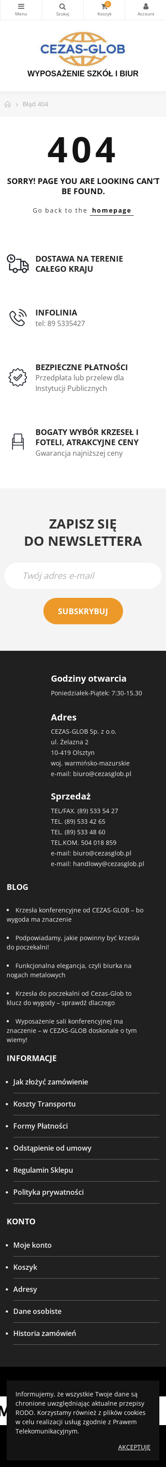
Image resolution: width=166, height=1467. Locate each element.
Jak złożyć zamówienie (50, 1082)
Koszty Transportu (44, 1104)
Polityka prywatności (48, 1192)
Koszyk (25, 1267)
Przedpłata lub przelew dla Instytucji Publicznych (79, 383)
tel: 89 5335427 (60, 323)
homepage (111, 210)
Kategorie (21, 6)
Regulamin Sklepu (43, 1170)
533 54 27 (104, 811)
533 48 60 (91, 832)
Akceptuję (134, 1447)
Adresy (25, 1289)
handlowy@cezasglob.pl (108, 863)
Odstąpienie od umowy (52, 1148)
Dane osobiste (37, 1311)
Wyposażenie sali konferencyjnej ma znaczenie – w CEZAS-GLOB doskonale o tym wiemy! (72, 1030)
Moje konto (32, 1245)
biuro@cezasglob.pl (102, 773)
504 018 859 (98, 842)
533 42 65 (91, 821)
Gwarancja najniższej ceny (79, 453)
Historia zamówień (44, 1333)
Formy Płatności (40, 1126)
